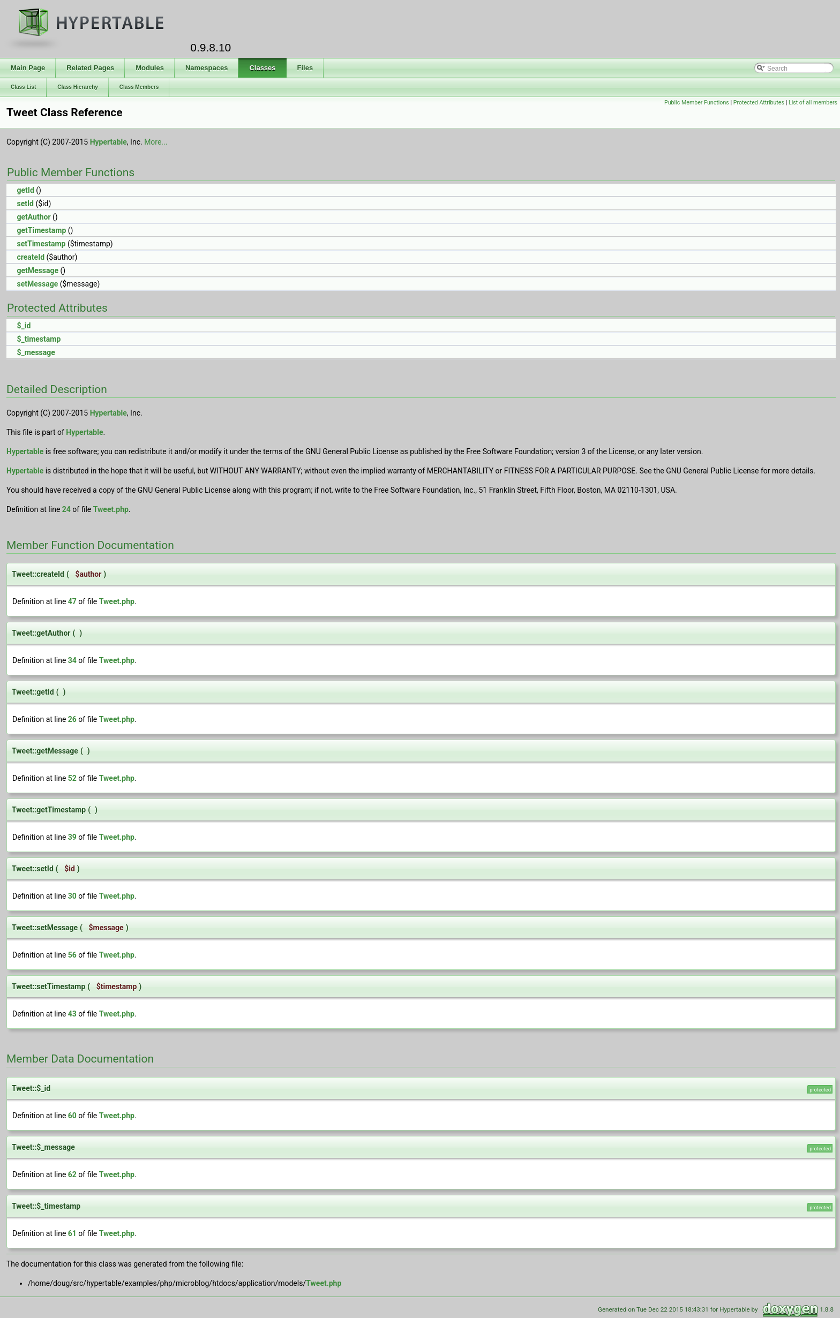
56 (72, 955)
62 (72, 1174)
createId (30, 257)
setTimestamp (41, 243)
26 (72, 719)
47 (72, 601)
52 (72, 778)
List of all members (813, 102)
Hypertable (108, 142)
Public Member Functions (696, 102)
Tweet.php (111, 509)
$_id (24, 325)
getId (25, 190)
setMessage (37, 284)
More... (155, 142)
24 (66, 509)
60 (72, 1115)
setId (25, 203)
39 (72, 837)
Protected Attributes (758, 102)
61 (72, 1233)
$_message (36, 352)
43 (72, 1014)
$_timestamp (39, 339)
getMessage (37, 270)
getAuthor (33, 217)
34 (72, 660)
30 (72, 896)
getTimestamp (41, 230)
